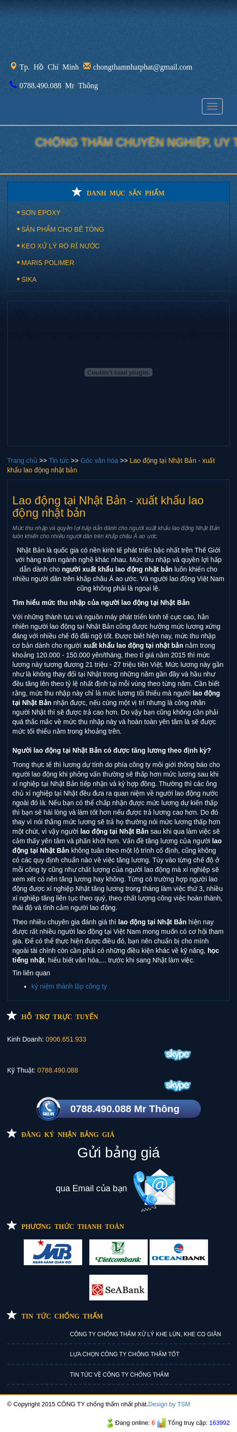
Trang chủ (23, 460)
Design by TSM (169, 1404)
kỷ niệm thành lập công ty (69, 986)
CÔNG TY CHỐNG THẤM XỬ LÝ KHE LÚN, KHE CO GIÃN (145, 1334)
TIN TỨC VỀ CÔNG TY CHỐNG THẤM (119, 1374)
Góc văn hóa (100, 460)
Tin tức (60, 460)
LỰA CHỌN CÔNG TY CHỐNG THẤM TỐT (124, 1354)
